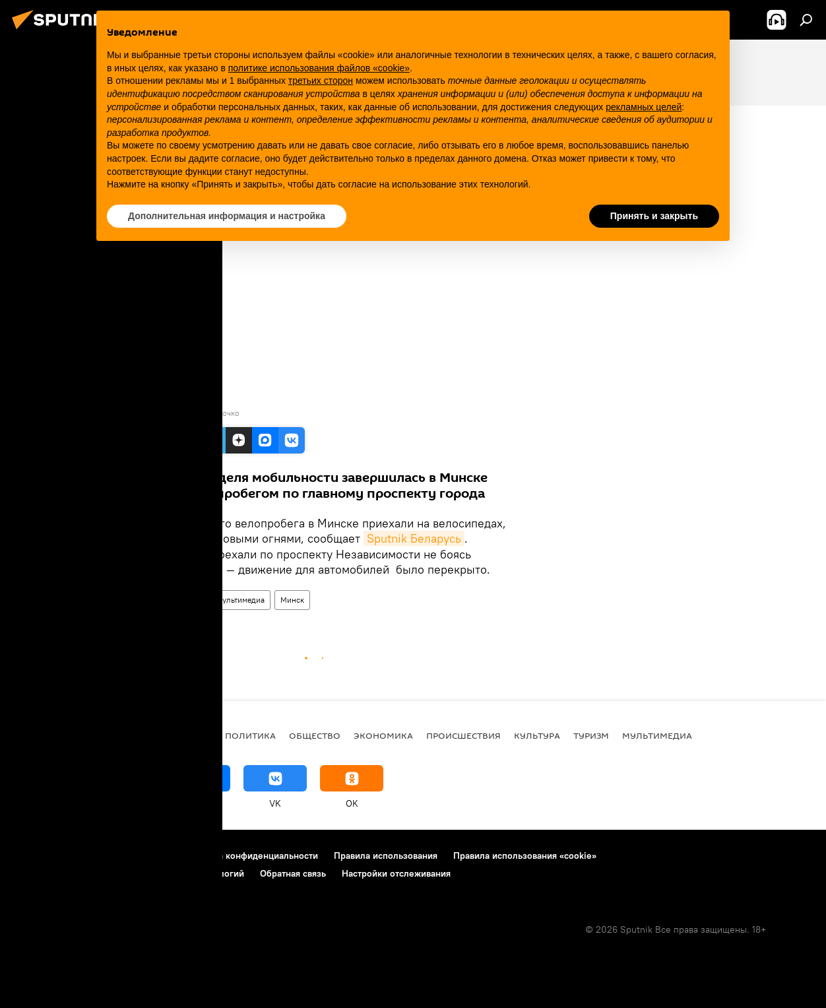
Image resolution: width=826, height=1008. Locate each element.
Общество (314, 735)
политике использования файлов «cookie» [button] (319, 68)
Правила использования (385, 855)
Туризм (591, 735)
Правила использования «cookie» (524, 855)
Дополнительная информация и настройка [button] (226, 216)
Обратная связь (293, 873)
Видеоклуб (180, 600)
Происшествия (463, 735)
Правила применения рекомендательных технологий (129, 873)
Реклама (92, 855)
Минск (292, 600)
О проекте (36, 855)
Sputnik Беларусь (414, 538)
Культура (537, 735)
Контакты (146, 855)
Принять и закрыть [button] (654, 216)
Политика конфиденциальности (250, 855)
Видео (133, 600)
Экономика (383, 735)
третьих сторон (320, 80)
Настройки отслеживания (396, 873)
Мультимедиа (240, 600)
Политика (250, 735)
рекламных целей (644, 107)
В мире (195, 735)
